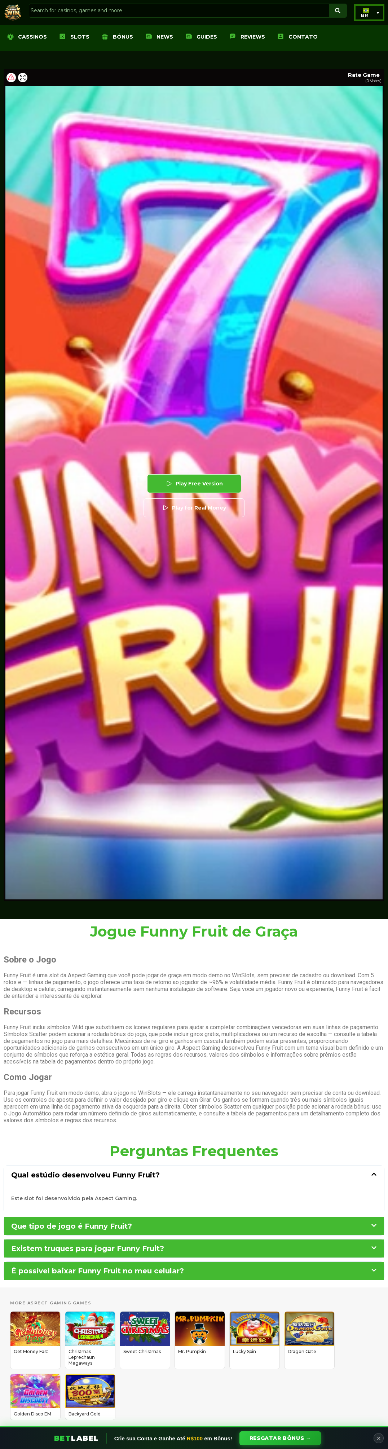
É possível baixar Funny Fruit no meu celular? (97, 1271)
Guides (207, 37)
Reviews (253, 37)
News (164, 37)
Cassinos (32, 37)
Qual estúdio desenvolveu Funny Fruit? (85, 1175)
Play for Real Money (194, 507)
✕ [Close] (378, 1438)
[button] (369, 12)
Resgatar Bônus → (280, 1438)
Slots (79, 37)
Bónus (123, 37)
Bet (76, 1438)
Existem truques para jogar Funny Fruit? (87, 1248)
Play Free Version (194, 483)
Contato (303, 37)
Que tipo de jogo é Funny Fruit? (71, 1226)
